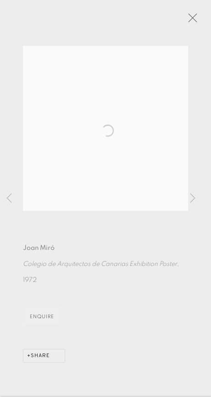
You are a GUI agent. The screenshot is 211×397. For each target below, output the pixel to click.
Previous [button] (9, 198)
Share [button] (40, 358)
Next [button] (192, 198)
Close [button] (191, 21)
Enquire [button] (42, 318)
